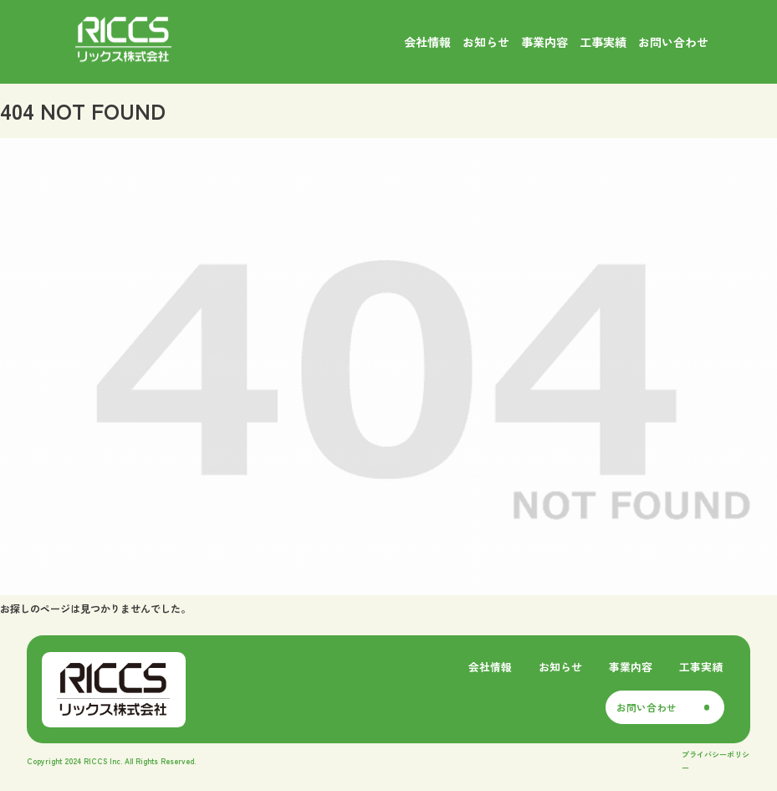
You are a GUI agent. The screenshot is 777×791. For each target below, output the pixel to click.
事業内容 (630, 667)
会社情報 (490, 667)
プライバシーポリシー (715, 761)
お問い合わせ (646, 707)
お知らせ (560, 667)
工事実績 (701, 667)
